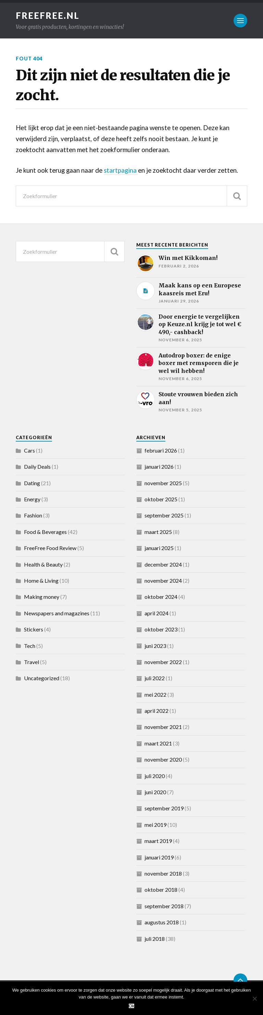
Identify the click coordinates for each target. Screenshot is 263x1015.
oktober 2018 (161, 889)
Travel (31, 662)
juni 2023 (155, 645)
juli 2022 (155, 678)
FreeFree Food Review (50, 548)
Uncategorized (41, 678)
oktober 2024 (161, 596)
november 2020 (163, 759)
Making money (41, 596)
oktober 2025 (161, 499)
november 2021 (163, 726)
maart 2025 (158, 531)
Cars (29, 450)
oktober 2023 (161, 629)
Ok (132, 1006)
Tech (29, 645)
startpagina (121, 170)
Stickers (33, 629)
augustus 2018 (162, 922)
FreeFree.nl (47, 15)
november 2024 (163, 580)
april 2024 (156, 613)
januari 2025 (159, 548)
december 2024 (163, 564)
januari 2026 (159, 466)
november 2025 (163, 483)
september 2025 (164, 515)
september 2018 (164, 906)
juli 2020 (155, 776)
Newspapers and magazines (56, 613)
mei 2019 (155, 824)
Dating (32, 483)
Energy (32, 499)
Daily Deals (37, 466)
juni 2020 (155, 792)
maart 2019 (158, 840)
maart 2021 (158, 743)
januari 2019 (159, 857)
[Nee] (254, 998)
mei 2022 (155, 694)
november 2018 (163, 873)
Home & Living (41, 580)
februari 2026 (161, 450)
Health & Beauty (43, 564)
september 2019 (164, 808)
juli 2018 (155, 938)
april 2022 (156, 710)
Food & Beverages (45, 531)
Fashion (33, 515)
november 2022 (163, 662)
